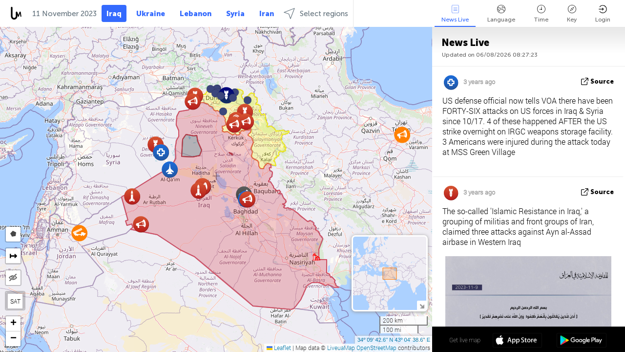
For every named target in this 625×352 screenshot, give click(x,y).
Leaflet (279, 348)
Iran (266, 13)
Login (602, 14)
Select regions (316, 13)
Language (501, 14)
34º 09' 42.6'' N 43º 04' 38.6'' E (393, 340)
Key (572, 14)
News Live (455, 14)
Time (541, 14)
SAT (15, 301)
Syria (235, 13)
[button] (233, 98)
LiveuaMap (341, 348)
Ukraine (150, 13)
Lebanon (195, 13)
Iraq (114, 13)
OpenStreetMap (376, 348)
